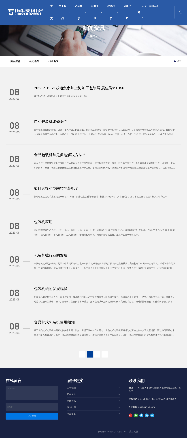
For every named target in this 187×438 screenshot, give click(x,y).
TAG (124, 431)
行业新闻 (53, 61)
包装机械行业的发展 (50, 255)
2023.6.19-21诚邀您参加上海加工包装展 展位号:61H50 (79, 88)
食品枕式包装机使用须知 (54, 322)
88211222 (171, 399)
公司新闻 (34, 61)
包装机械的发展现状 (50, 289)
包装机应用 (43, 222)
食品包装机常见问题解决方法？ (60, 155)
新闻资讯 (93, 28)
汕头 (119, 431)
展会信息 (15, 61)
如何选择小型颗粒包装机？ (56, 188)
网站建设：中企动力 (107, 431)
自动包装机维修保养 (50, 121)
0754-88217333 (150, 12)
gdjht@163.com (147, 407)
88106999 (161, 399)
